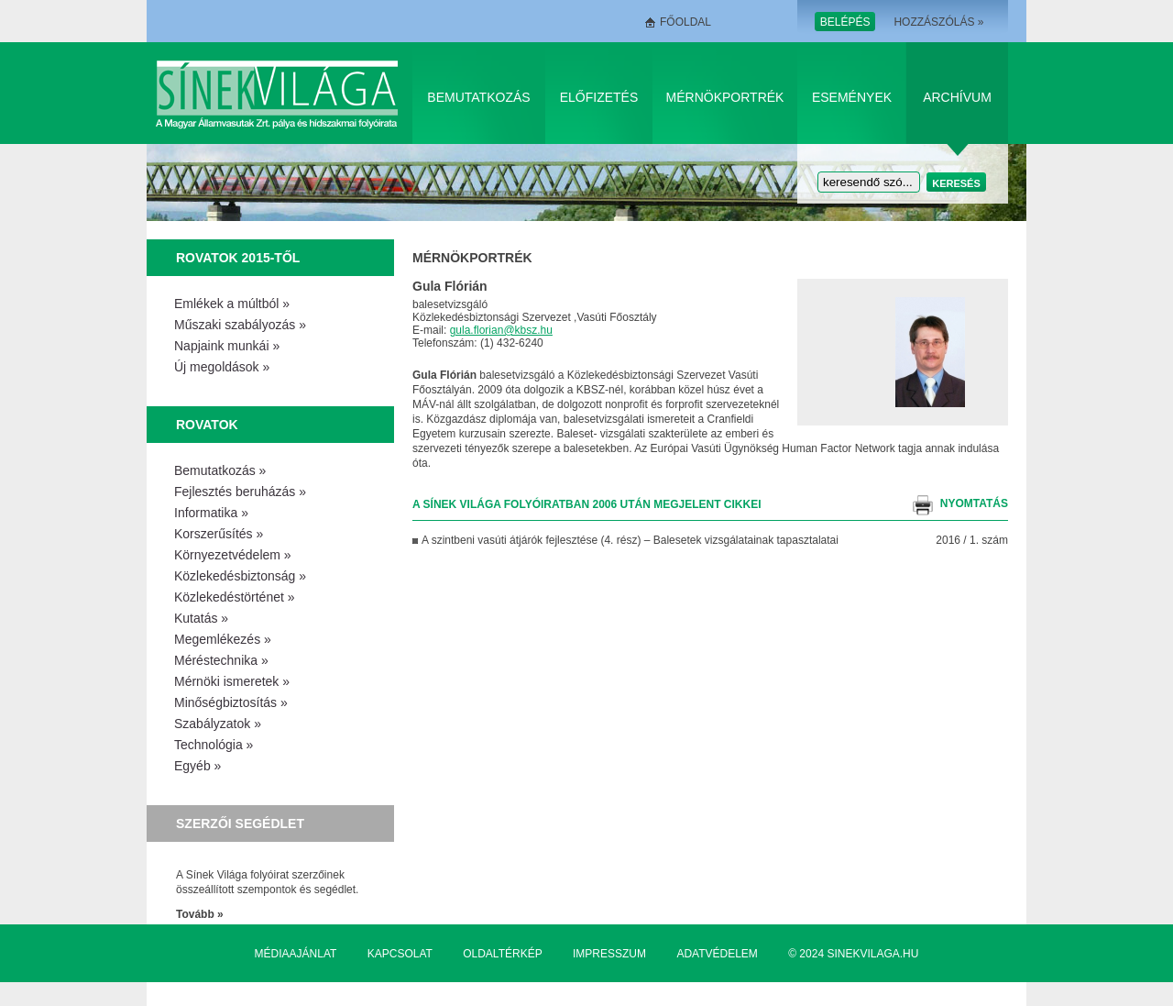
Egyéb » (197, 765)
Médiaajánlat (296, 953)
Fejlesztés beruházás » (240, 491)
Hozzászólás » (938, 22)
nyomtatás (974, 503)
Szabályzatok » (217, 723)
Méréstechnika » (221, 660)
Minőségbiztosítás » (231, 702)
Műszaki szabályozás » (240, 324)
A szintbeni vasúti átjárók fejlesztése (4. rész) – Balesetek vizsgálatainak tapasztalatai (630, 540)
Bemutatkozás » (220, 470)
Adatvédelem (716, 953)
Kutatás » (201, 618)
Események (852, 97)
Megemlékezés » (222, 639)
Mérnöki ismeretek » (232, 681)
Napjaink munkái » (227, 345)
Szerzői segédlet (240, 823)
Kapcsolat (400, 953)
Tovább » (200, 914)
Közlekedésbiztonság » (240, 576)
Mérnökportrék (725, 97)
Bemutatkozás (478, 97)
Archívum (957, 97)
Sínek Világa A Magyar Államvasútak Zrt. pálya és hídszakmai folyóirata (280, 93)
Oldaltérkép (502, 953)
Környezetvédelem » (232, 554)
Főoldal (685, 22)
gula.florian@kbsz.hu (501, 330)
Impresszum (609, 953)
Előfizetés (599, 97)
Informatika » (211, 512)
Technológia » (213, 744)
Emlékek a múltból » (232, 303)
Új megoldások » (221, 366)
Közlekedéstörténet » (234, 597)
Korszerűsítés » (218, 533)
